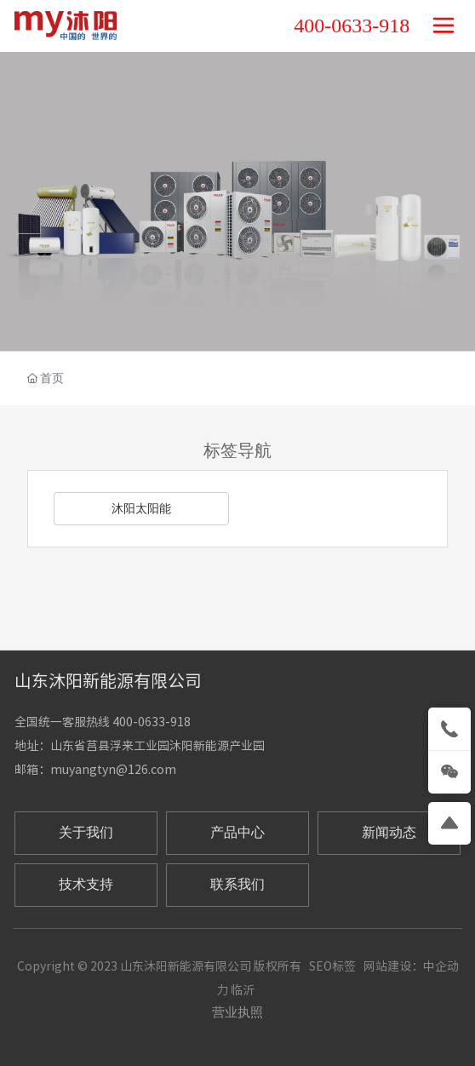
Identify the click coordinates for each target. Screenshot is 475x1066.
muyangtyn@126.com (113, 770)
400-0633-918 (351, 25)
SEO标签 (332, 966)
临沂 (243, 990)
